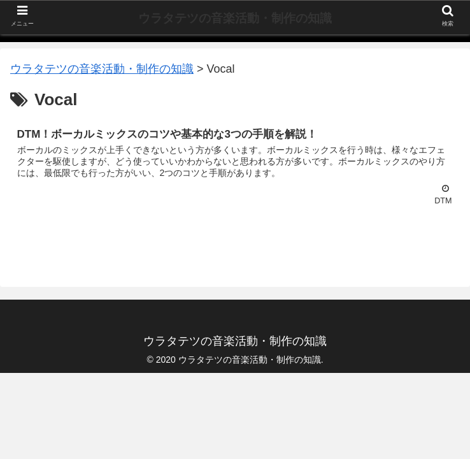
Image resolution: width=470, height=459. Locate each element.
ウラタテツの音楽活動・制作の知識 (235, 18)
